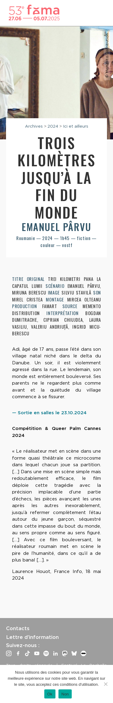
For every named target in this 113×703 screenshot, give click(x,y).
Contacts (18, 628)
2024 (53, 126)
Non (65, 694)
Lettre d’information (32, 637)
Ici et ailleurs (75, 126)
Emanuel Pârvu (56, 227)
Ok (49, 694)
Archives (34, 126)
